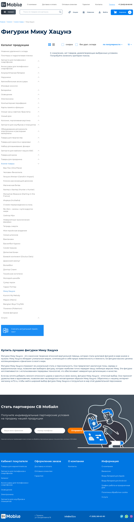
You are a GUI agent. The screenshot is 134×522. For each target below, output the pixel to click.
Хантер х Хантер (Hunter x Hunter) (18, 190)
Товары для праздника (20, 159)
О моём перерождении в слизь (17, 205)
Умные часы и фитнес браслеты (20, 112)
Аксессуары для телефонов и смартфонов (20, 67)
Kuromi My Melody (11, 295)
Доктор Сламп (10, 269)
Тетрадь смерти (10, 226)
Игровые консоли (9, 86)
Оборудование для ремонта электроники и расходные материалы (20, 131)
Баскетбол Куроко (11, 244)
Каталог (9, 22)
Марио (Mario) (9, 300)
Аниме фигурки (10, 313)
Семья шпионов (10, 235)
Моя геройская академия (15, 231)
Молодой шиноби (11, 278)
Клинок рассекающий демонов (18, 181)
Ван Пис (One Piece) (12, 168)
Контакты (98, 4)
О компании (32, 4)
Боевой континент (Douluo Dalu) (18, 257)
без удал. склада (88, 44)
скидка (69, 44)
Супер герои (9, 282)
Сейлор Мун (9, 215)
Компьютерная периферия (20, 103)
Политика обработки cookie (115, 492)
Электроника (20, 99)
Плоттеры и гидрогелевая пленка (17, 56)
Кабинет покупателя (14, 461)
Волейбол (8, 265)
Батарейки (20, 90)
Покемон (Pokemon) (12, 308)
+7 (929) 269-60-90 (97, 516)
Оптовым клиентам (69, 4)
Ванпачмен (8, 239)
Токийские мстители (13, 274)
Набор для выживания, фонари (15, 146)
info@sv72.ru (70, 516)
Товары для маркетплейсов (14, 466)
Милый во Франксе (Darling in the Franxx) (19, 195)
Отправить (76, 430)
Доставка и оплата (49, 4)
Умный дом (20, 116)
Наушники (20, 77)
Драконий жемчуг (11, 261)
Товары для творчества (20, 138)
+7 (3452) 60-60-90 (125, 4)
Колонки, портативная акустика (20, 120)
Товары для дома (20, 155)
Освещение (20, 94)
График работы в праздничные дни (116, 486)
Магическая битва (11, 185)
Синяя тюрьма (10, 248)
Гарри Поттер (9, 287)
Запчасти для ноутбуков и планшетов (20, 125)
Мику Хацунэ (9, 291)
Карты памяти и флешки (20, 107)
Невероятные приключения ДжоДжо (16, 221)
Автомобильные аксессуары (20, 81)
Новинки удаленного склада (14, 51)
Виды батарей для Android (114, 481)
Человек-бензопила (12, 172)
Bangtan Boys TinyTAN (13, 304)
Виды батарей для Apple (113, 476)
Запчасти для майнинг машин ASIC (20, 151)
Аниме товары (19, 22)
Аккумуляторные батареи (20, 73)
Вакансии (106, 471)
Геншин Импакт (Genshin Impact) (18, 177)
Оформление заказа (48, 461)
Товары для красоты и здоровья (20, 142)
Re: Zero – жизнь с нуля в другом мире (18, 210)
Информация (110, 461)
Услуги (20, 318)
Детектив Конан (10, 252)
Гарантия (86, 4)
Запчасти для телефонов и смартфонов (20, 61)
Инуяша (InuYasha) (11, 200)
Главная (2, 22)
